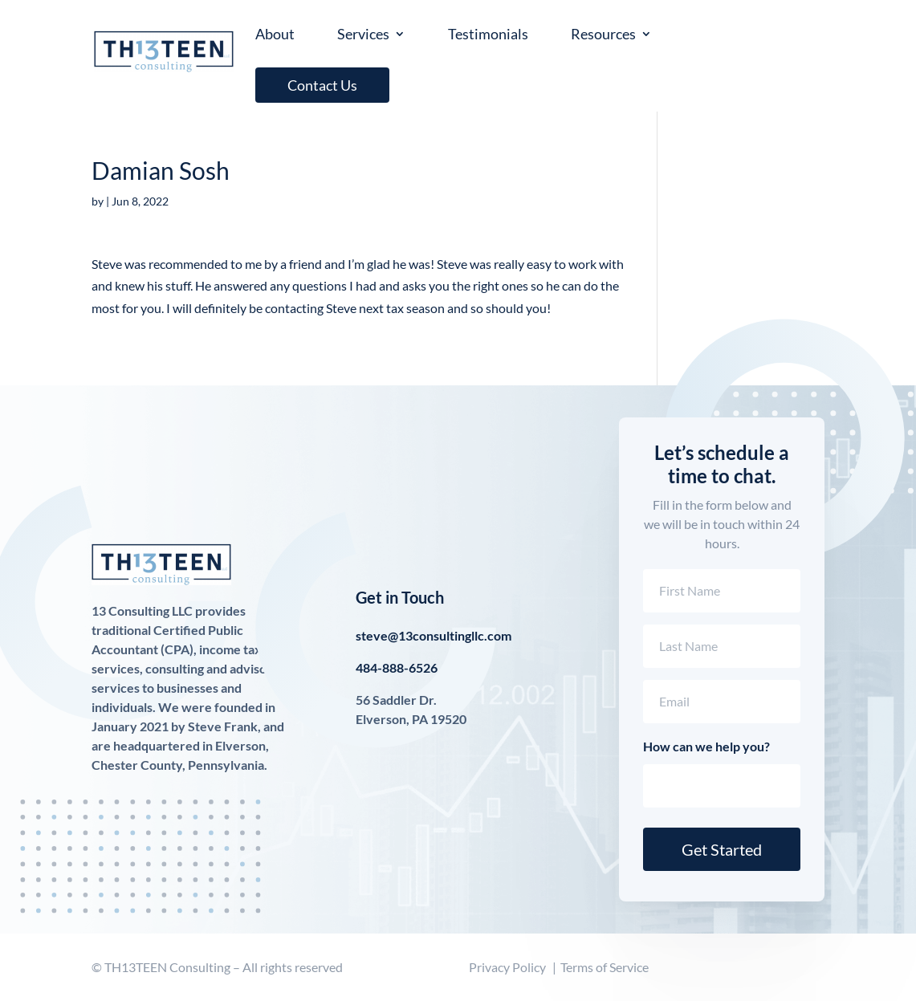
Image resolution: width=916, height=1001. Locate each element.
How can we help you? (706, 746)
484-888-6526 (397, 667)
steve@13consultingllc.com (433, 635)
